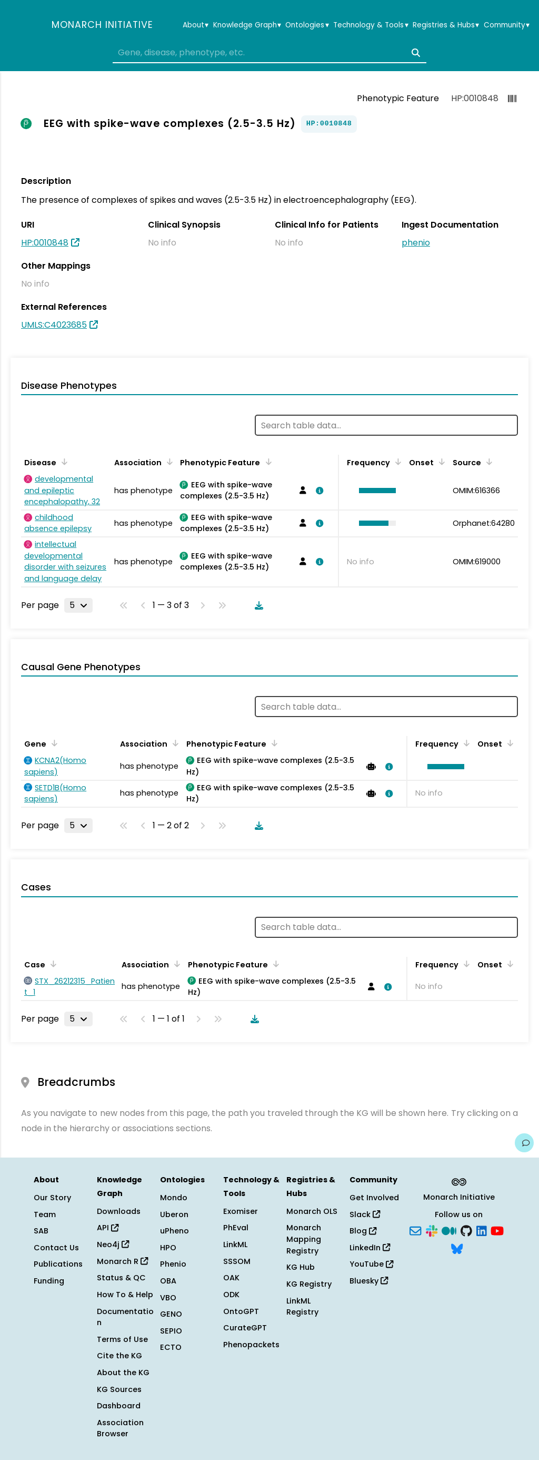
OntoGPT (241, 1311)
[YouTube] (497, 1230)
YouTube (371, 1264)
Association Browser (120, 1428)
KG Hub (300, 1267)
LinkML (235, 1244)
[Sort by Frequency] (396, 461)
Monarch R (122, 1261)
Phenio (173, 1264)
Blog (363, 1231)
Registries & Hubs (446, 25)
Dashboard (119, 1405)
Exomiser (240, 1211)
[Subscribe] (415, 1230)
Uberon (174, 1214)
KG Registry (309, 1284)
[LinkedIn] (481, 1230)
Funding (49, 1281)
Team (45, 1214)
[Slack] (431, 1230)
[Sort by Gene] (52, 743)
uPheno (174, 1231)
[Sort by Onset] (440, 461)
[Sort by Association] (168, 461)
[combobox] (269, 52)
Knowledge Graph (247, 25)
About (195, 25)
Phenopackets (251, 1344)
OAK (231, 1277)
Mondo (173, 1197)
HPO (168, 1247)
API (107, 1227)
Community (507, 25)
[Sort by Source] (487, 461)
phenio (416, 243)
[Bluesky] (457, 1247)
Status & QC (121, 1277)
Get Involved (374, 1197)
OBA (168, 1281)
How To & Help (125, 1294)
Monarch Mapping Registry (303, 1239)
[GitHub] (466, 1230)
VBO (168, 1297)
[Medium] (449, 1230)
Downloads (119, 1211)
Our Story (52, 1197)
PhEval (235, 1227)
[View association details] (318, 490)
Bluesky (369, 1281)
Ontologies (306, 25)
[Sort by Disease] (62, 461)
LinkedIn (370, 1247)
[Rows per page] (78, 605)
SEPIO (171, 1331)
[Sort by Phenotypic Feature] (266, 461)
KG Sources (119, 1389)
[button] (375, 490)
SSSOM (237, 1261)
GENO (171, 1314)
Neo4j (113, 1244)
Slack (365, 1214)
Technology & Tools (370, 25)
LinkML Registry (302, 1307)
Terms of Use (122, 1339)
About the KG (123, 1372)
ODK (231, 1294)
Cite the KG (119, 1355)
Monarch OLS (311, 1211)
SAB (41, 1231)
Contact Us (56, 1247)
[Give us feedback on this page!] (524, 1142)
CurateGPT (245, 1327)
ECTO (171, 1347)
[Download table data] (257, 605)
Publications (58, 1264)
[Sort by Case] (51, 963)
